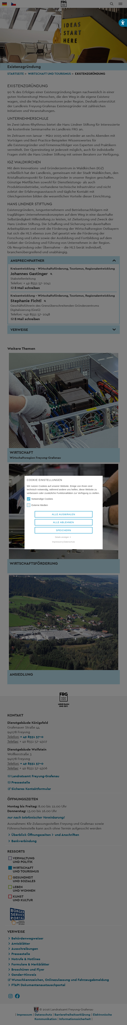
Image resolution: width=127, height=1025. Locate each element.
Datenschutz (69, 542)
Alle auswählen (63, 514)
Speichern (63, 530)
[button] (123, 23)
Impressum (57, 542)
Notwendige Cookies (40, 499)
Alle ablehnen (63, 522)
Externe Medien (37, 505)
